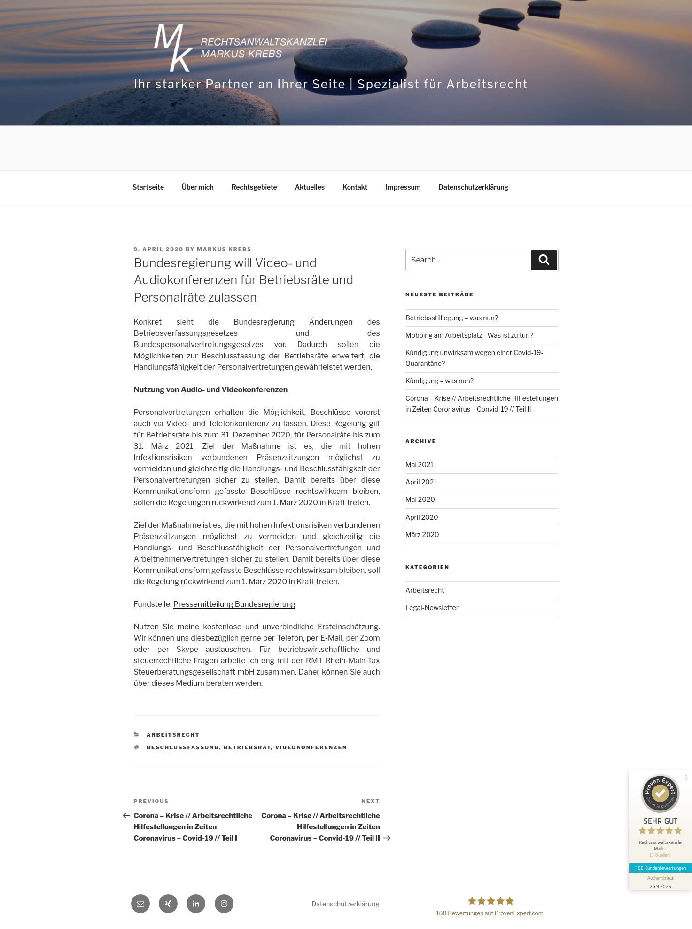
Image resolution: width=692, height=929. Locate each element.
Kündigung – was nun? (439, 381)
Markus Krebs (224, 249)
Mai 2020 (420, 499)
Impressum (403, 187)
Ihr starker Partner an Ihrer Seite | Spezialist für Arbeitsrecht (331, 84)
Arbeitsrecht (173, 734)
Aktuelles (310, 187)
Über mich (198, 187)
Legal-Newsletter (432, 607)
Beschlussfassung (183, 747)
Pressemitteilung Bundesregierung (234, 604)
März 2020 (422, 535)
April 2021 (421, 482)
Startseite (148, 187)
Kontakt (354, 187)
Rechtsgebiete (254, 187)
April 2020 (421, 517)
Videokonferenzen (311, 747)
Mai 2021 (419, 464)
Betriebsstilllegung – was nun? (451, 318)
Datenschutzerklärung (474, 187)
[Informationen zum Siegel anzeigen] (660, 877)
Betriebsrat (247, 747)
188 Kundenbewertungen (660, 863)
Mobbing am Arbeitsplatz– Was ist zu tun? (469, 335)
